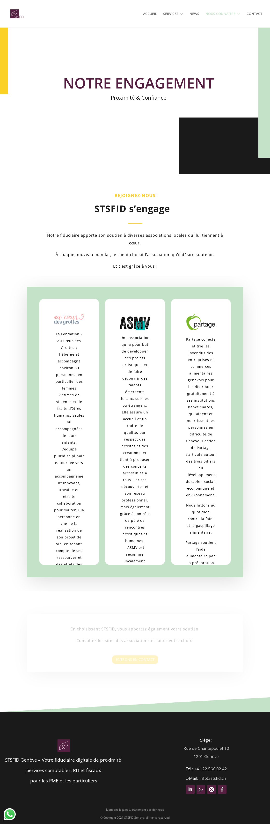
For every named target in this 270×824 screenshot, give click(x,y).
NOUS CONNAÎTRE (220, 14)
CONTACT (254, 14)
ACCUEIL (150, 14)
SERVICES (170, 14)
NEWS (194, 14)
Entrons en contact (135, 662)
